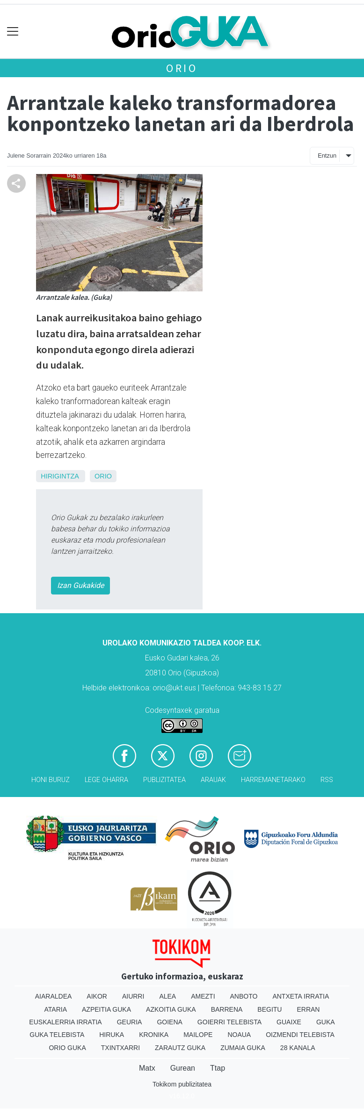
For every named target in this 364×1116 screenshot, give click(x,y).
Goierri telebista (229, 1022)
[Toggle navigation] (13, 31)
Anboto (244, 996)
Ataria (55, 1009)
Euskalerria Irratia (65, 1022)
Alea (167, 996)
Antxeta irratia (300, 996)
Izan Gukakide (80, 585)
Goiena (169, 1022)
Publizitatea (164, 780)
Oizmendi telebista (300, 1034)
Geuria (129, 1022)
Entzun (327, 155)
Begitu (269, 1009)
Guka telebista (56, 1034)
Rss (326, 780)
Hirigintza (60, 476)
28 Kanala (297, 1047)
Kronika (153, 1034)
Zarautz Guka (180, 1047)
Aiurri (133, 996)
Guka (325, 1022)
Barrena (227, 1009)
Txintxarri (120, 1047)
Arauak (213, 780)
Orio (182, 68)
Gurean (182, 1068)
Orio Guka (67, 1047)
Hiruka (111, 1034)
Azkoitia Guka (171, 1009)
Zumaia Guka (242, 1047)
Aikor (97, 996)
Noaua (239, 1034)
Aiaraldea (53, 996)
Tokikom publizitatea (182, 1084)
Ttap (217, 1068)
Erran (308, 1009)
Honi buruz (50, 780)
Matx (147, 1068)
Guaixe (289, 1022)
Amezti (203, 996)
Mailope (197, 1034)
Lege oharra (106, 780)
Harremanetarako (273, 780)
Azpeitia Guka (106, 1009)
